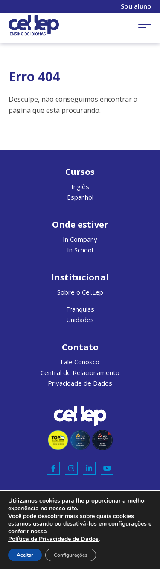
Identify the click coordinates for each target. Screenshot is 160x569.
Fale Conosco (80, 361)
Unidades (80, 319)
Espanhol (80, 197)
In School (80, 250)
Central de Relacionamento (80, 372)
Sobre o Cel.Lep (80, 292)
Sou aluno (136, 6)
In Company (80, 239)
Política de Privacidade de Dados (53, 539)
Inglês (80, 186)
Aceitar (25, 555)
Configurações (70, 555)
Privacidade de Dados (80, 383)
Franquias (80, 309)
